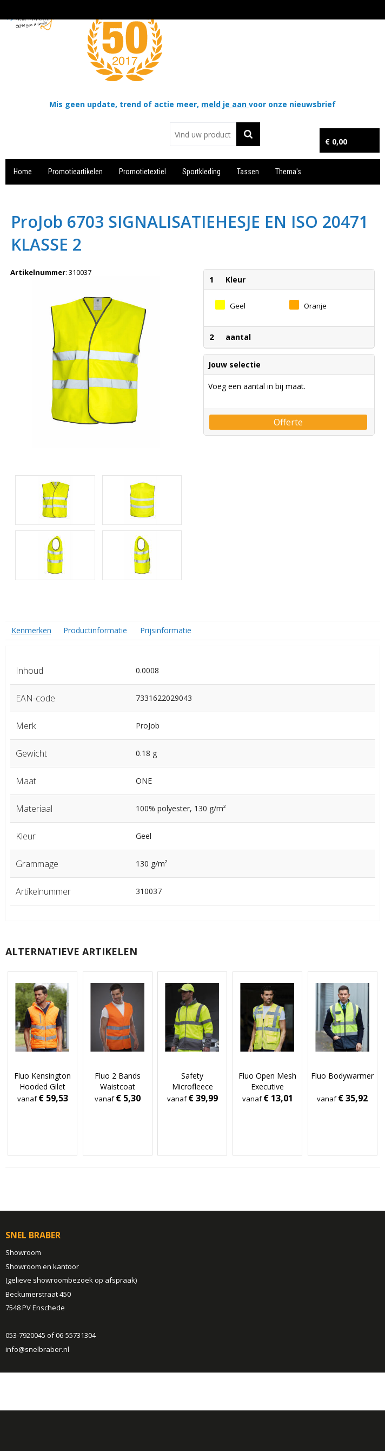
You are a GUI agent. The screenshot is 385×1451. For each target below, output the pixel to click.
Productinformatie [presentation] (95, 630)
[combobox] (203, 134)
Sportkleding (201, 171)
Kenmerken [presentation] (31, 630)
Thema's (288, 171)
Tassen (248, 171)
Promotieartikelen (75, 171)
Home (23, 171)
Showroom (23, 1252)
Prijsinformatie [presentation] (165, 630)
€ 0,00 (336, 141)
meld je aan (225, 104)
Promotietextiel (142, 171)
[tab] (31, 630)
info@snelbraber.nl (37, 1349)
